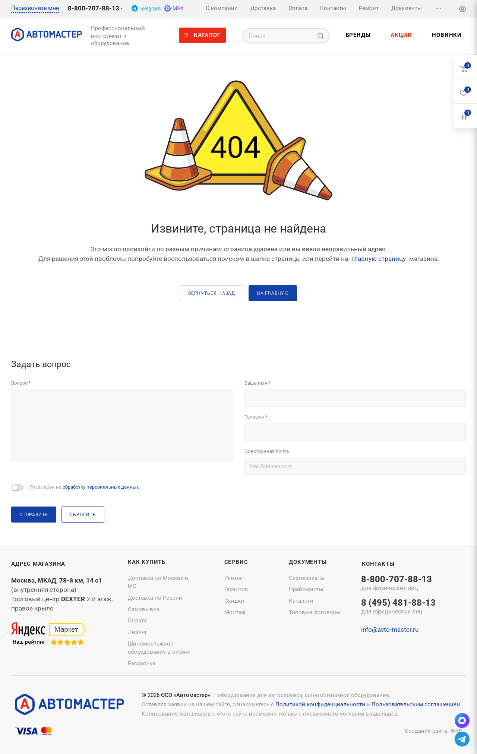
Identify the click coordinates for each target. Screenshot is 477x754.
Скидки (234, 600)
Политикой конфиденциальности (320, 704)
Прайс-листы (306, 589)
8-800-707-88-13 (93, 8)
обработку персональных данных (101, 487)
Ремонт (234, 578)
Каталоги (301, 600)
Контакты (378, 564)
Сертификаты (307, 578)
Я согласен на (84, 487)
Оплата (137, 620)
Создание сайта (426, 731)
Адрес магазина (38, 564)
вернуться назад (211, 293)
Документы (307, 562)
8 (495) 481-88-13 (398, 607)
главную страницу (378, 258)
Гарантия (236, 589)
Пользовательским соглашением (416, 704)
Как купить (146, 562)
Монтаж (235, 612)
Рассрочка (141, 663)
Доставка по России (155, 597)
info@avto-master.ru (389, 629)
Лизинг (137, 632)
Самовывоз (143, 609)
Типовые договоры (315, 612)
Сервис (236, 562)
